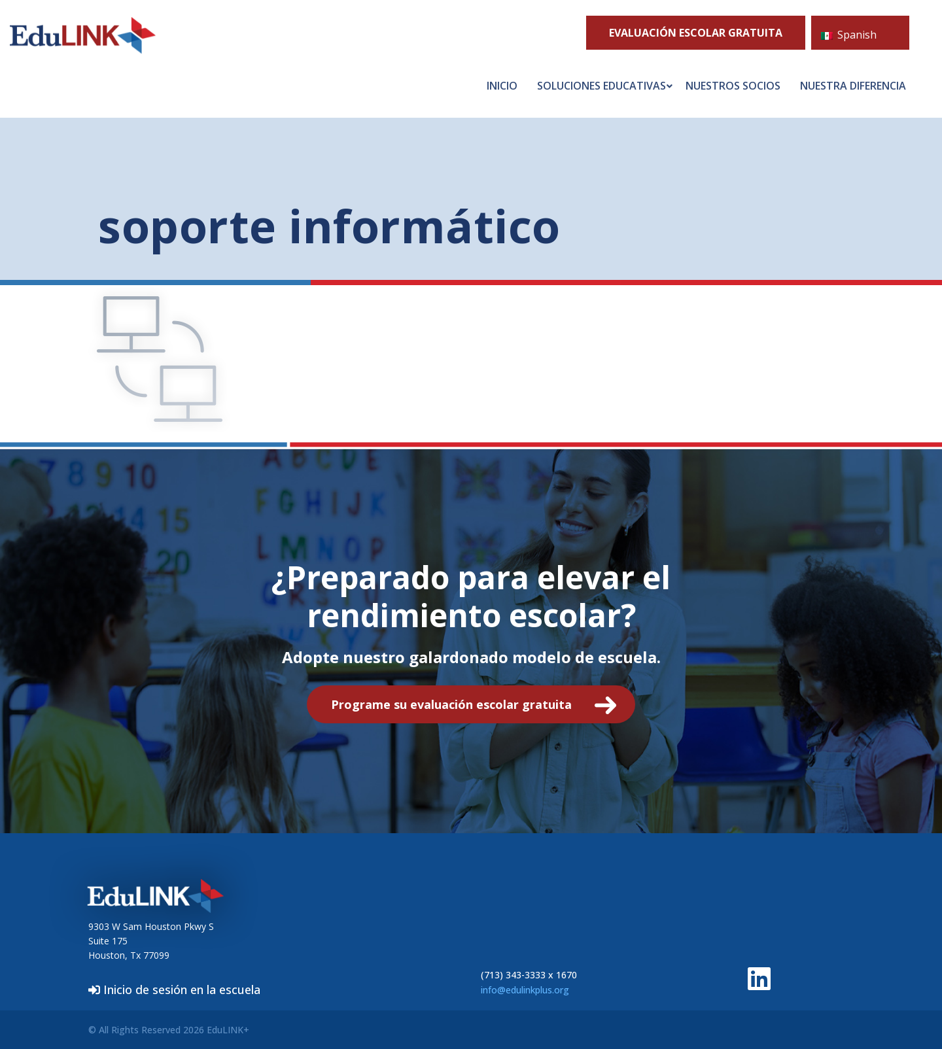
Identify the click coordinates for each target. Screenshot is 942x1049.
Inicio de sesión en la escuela (174, 989)
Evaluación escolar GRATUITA (695, 33)
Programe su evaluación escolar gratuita (451, 704)
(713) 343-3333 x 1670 (529, 975)
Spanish (849, 34)
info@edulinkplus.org (525, 990)
